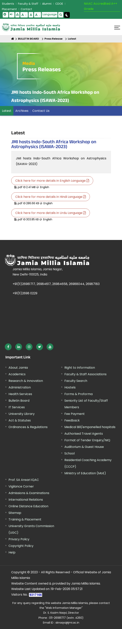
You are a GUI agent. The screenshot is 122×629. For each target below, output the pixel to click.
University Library (22, 414)
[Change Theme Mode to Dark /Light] (67, 15)
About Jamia (18, 367)
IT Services (17, 407)
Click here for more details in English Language (52, 180)
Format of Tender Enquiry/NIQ (87, 440)
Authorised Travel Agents (83, 433)
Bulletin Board (19, 400)
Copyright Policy (21, 546)
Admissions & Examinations (29, 493)
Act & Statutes (20, 420)
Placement (9, 9)
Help (12, 552)
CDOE (59, 4)
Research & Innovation (26, 381)
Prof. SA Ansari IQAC (24, 480)
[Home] (12, 38)
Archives (21, 111)
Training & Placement (25, 519)
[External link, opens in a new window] (8, 346)
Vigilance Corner (21, 486)
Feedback (72, 420)
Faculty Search (75, 381)
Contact (26, 9)
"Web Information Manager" (64, 608)
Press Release (53, 39)
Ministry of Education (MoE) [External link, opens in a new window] (85, 473)
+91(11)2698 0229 (25, 293)
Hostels (70, 387)
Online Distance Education (28, 506)
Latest (72, 39)
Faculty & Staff (28, 4)
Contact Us (40, 111)
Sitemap (15, 513)
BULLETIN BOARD (28, 39)
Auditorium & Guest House (84, 447)
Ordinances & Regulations (28, 427)
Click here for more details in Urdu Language (50, 213)
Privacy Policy (19, 539)
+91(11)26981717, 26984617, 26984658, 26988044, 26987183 (56, 284)
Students (8, 4)
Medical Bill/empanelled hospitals (89, 427)
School (69, 453)
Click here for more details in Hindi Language (50, 197)
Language (50, 14)
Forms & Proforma (78, 394)
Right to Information (79, 367)
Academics (17, 374)
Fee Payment (74, 414)
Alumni (46, 4)
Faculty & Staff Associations (85, 374)
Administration (20, 387)
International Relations (26, 499)
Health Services (20, 394)
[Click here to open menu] (117, 27)
